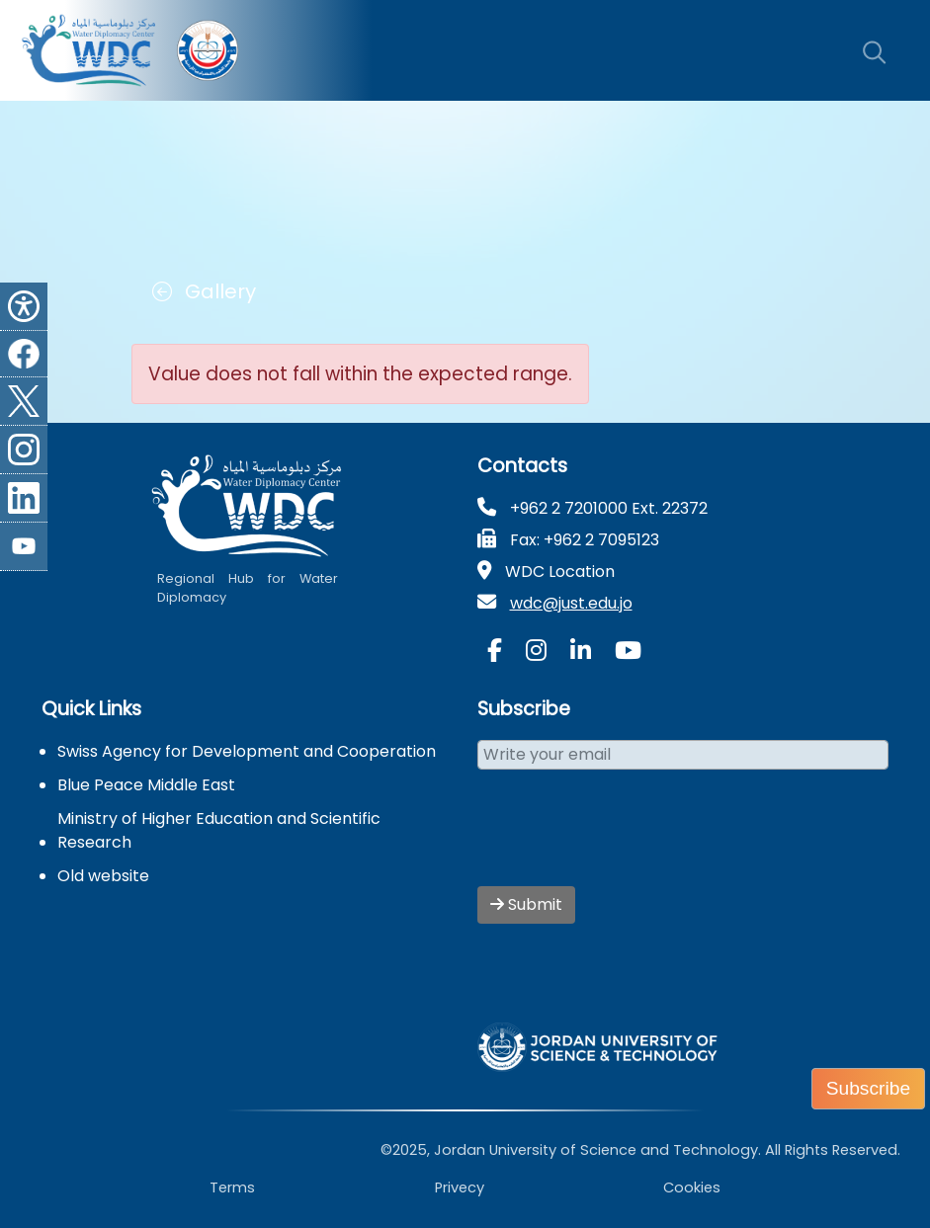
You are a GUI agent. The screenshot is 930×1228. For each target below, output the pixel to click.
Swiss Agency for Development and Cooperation (246, 751)
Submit (526, 904)
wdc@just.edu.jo (571, 603)
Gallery (204, 291)
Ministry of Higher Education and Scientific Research (218, 830)
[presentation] (627, 839)
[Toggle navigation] (823, 50)
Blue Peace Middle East (146, 785)
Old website (103, 875)
